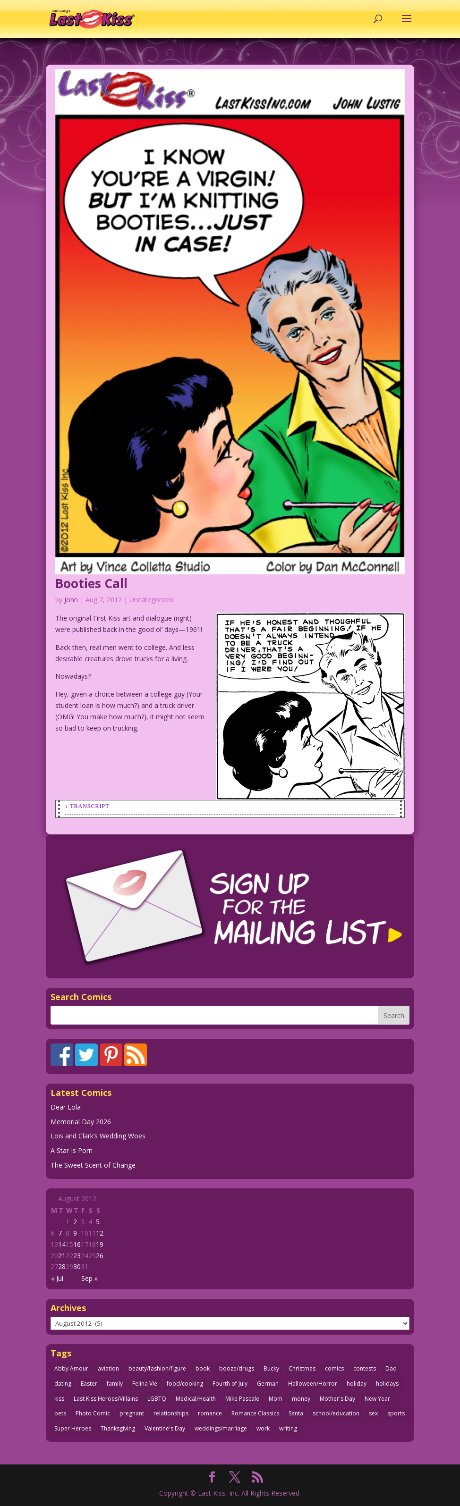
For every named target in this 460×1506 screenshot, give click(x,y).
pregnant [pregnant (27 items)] (131, 1413)
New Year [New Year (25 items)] (377, 1399)
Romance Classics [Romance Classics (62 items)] (255, 1413)
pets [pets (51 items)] (60, 1413)
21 (62, 1255)
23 (77, 1255)
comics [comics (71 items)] (334, 1368)
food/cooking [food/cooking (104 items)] (185, 1384)
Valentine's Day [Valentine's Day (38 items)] (165, 1428)
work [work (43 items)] (263, 1428)
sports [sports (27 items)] (396, 1413)
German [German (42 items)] (268, 1384)
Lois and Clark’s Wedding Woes (98, 1135)
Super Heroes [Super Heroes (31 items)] (72, 1428)
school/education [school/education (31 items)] (336, 1413)
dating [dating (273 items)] (62, 1384)
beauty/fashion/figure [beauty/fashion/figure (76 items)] (157, 1368)
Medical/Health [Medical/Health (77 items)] (196, 1399)
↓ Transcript (87, 806)
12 (99, 1232)
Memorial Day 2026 (81, 1121)
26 (99, 1255)
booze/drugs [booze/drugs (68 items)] (236, 1368)
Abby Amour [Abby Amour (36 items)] (71, 1368)
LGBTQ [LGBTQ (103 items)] (156, 1399)
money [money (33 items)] (301, 1399)
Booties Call (91, 583)
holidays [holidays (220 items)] (387, 1384)
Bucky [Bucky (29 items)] (271, 1368)
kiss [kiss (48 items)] (59, 1399)
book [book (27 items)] (203, 1368)
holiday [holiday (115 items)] (356, 1384)
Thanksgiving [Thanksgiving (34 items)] (118, 1428)
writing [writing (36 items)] (288, 1428)
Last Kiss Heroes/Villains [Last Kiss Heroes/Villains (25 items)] (106, 1399)
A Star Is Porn (72, 1150)
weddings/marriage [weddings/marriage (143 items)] (221, 1428)
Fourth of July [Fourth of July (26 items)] (230, 1384)
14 (62, 1244)
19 (99, 1244)
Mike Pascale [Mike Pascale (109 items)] (242, 1399)
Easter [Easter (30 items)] (89, 1384)
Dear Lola (66, 1106)
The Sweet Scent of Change (93, 1165)
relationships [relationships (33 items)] (170, 1413)
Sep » (89, 1278)
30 (77, 1266)
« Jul (57, 1278)
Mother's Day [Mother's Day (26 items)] (337, 1399)
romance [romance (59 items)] (210, 1413)
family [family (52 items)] (115, 1384)
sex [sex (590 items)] (373, 1413)
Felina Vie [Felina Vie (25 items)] (144, 1384)
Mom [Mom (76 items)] (275, 1399)
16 (77, 1244)
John (71, 599)
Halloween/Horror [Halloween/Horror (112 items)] (312, 1384)
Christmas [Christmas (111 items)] (302, 1368)
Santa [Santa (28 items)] (296, 1413)
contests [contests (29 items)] (364, 1368)
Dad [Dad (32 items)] (391, 1368)
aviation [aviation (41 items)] (108, 1368)
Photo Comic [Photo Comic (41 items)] (93, 1413)
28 (62, 1266)
